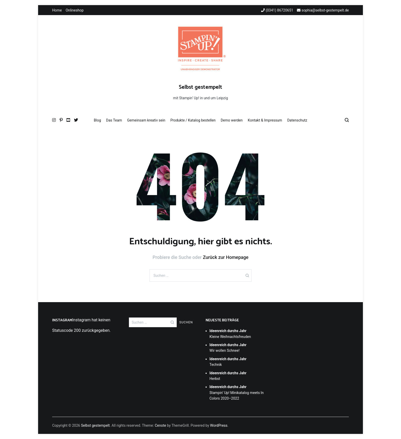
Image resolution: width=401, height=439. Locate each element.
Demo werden (232, 120)
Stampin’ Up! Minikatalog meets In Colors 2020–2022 (236, 392)
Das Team (114, 120)
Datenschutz (297, 120)
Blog (97, 120)
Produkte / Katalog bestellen (193, 120)
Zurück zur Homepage (225, 257)
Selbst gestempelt (200, 87)
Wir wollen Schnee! (228, 348)
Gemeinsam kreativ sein (146, 120)
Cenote (160, 425)
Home (57, 10)
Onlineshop (75, 10)
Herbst (228, 376)
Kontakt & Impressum (265, 120)
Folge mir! (61, 336)
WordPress (218, 425)
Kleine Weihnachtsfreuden (230, 333)
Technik (228, 362)
